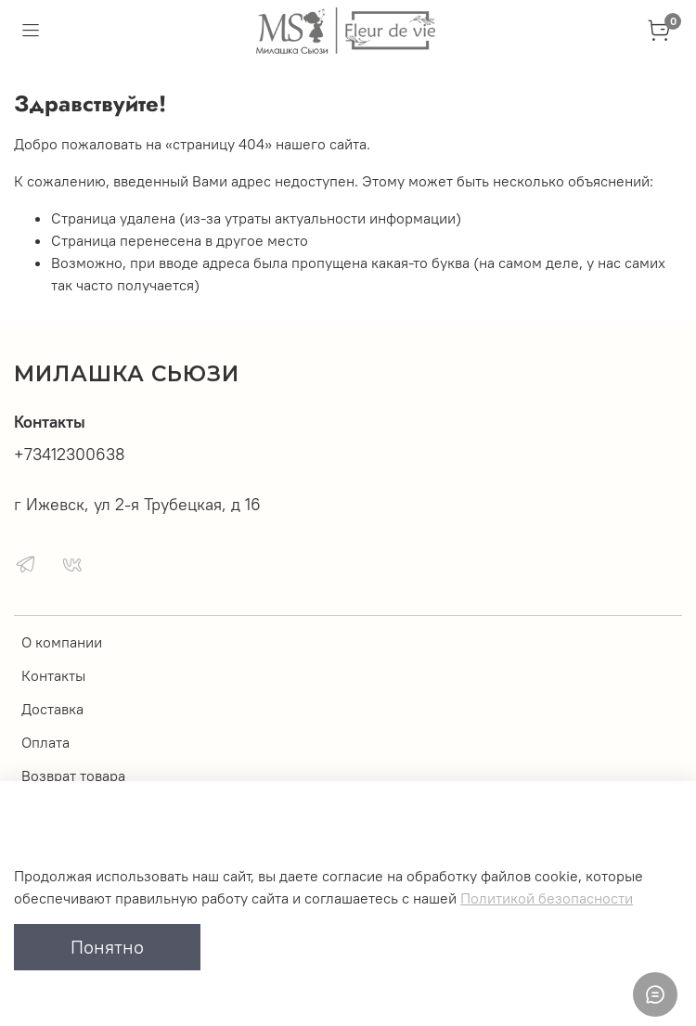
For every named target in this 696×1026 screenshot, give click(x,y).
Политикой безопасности (546, 898)
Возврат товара (73, 775)
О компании (61, 642)
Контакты (53, 675)
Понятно (107, 946)
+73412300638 (69, 454)
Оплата (45, 742)
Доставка (52, 708)
